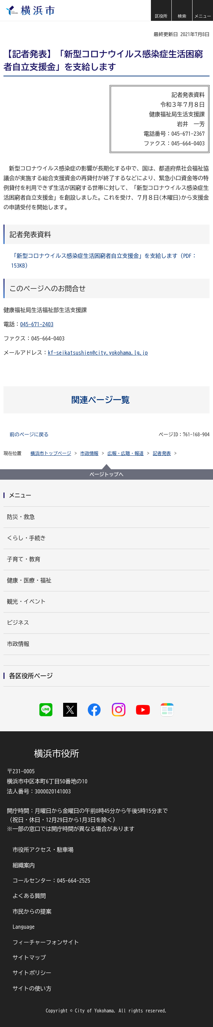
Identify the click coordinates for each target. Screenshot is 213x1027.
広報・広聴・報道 (126, 453)
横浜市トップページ (51, 453)
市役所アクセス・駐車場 (43, 849)
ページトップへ (106, 474)
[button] (161, 10)
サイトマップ (29, 957)
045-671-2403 (36, 324)
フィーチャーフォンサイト (45, 942)
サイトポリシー (31, 973)
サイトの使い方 (31, 988)
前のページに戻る (29, 434)
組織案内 (23, 865)
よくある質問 (29, 896)
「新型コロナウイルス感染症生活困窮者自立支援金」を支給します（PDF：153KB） (104, 260)
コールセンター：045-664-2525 (51, 880)
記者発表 (162, 453)
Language (23, 926)
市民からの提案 (31, 911)
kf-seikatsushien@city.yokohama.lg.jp (98, 352)
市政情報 (89, 453)
